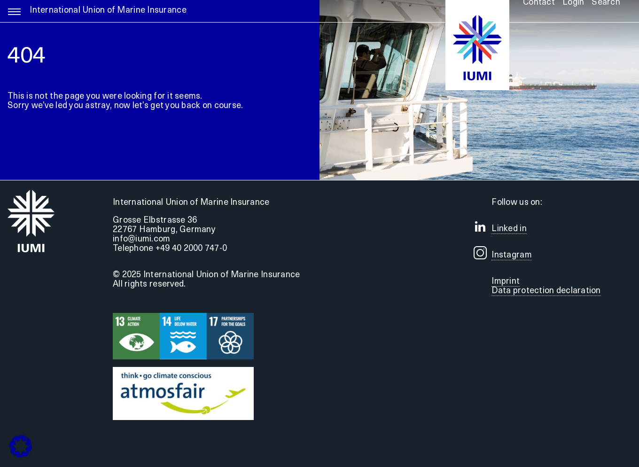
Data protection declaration (545, 291)
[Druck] (183, 370)
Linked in (508, 229)
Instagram (511, 255)
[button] (20, 446)
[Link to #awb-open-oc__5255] (14, 16)
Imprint (505, 281)
